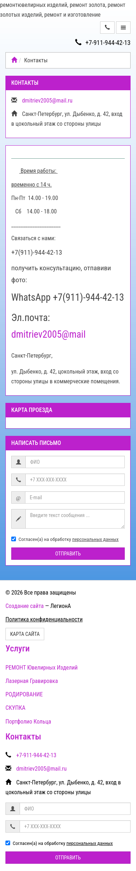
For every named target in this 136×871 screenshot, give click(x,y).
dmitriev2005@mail (48, 334)
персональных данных (95, 539)
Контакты (23, 737)
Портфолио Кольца (28, 721)
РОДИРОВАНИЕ (24, 694)
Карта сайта (25, 634)
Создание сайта (24, 606)
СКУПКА (15, 707)
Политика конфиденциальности (44, 619)
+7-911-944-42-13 (103, 42)
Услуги (17, 648)
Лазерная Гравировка (31, 681)
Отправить (68, 554)
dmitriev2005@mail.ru (47, 100)
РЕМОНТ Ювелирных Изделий (41, 667)
